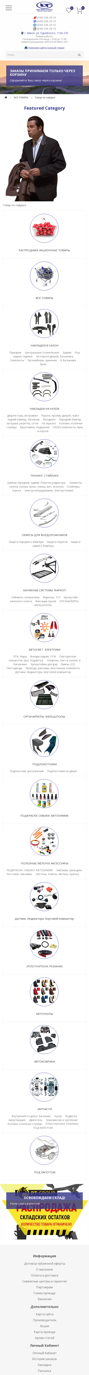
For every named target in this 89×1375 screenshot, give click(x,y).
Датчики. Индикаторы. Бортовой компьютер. (43, 672)
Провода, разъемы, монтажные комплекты (52, 668)
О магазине (44, 1269)
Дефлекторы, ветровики (22, 415)
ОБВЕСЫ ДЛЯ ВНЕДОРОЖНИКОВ (44, 535)
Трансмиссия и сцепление (62, 1120)
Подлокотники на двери (62, 771)
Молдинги (49, 419)
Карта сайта (44, 1314)
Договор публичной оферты (44, 1263)
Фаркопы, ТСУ (51, 597)
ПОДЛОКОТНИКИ (44, 764)
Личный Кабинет (44, 1353)
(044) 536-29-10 (46, 17)
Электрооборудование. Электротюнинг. (49, 490)
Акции (44, 1326)
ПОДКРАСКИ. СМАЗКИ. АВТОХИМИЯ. (44, 815)
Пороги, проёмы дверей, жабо (60, 415)
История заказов (44, 1359)
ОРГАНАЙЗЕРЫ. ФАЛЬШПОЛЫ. (44, 716)
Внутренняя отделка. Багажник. (31, 1116)
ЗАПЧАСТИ (44, 1109)
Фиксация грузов (45, 601)
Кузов (58, 1116)
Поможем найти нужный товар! (44, 47)
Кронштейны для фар (44, 664)
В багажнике (68, 360)
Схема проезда (44, 1293)
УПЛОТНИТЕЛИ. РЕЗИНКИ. (44, 966)
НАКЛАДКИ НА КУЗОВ (44, 408)
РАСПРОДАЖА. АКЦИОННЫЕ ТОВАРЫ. (44, 250)
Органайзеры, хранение (42, 360)
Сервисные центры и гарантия (44, 1281)
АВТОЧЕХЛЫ (44, 1014)
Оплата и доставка (44, 1275)
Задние (67, 352)
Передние (15, 352)
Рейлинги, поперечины (25, 597)
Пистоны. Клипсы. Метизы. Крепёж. (58, 874)
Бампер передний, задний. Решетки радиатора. (36, 482)
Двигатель (35, 1120)
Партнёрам (44, 1287)
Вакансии (44, 1299)
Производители (44, 1320)
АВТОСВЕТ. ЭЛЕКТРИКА (44, 649)
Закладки (44, 1365)
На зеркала (49, 423)
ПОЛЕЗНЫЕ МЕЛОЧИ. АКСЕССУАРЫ (44, 863)
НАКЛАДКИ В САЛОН (45, 345)
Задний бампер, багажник (24, 419)
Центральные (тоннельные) (42, 352)
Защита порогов (57, 542)
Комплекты (17, 360)
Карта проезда (44, 1332)
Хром (43, 364)
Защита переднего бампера (26, 542)
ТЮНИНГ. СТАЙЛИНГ (44, 475)
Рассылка (44, 1371)
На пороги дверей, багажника (54, 356)
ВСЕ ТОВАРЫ (21, 97)
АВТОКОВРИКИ (44, 1061)
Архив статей (44, 1338)
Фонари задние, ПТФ (43, 656)
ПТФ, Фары (20, 656)
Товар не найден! (45, 97)
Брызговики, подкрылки (34, 427)
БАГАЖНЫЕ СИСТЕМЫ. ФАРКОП (44, 590)
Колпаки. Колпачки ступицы (25, 1124)
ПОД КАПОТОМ (43, 1127)
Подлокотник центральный (27, 771)
